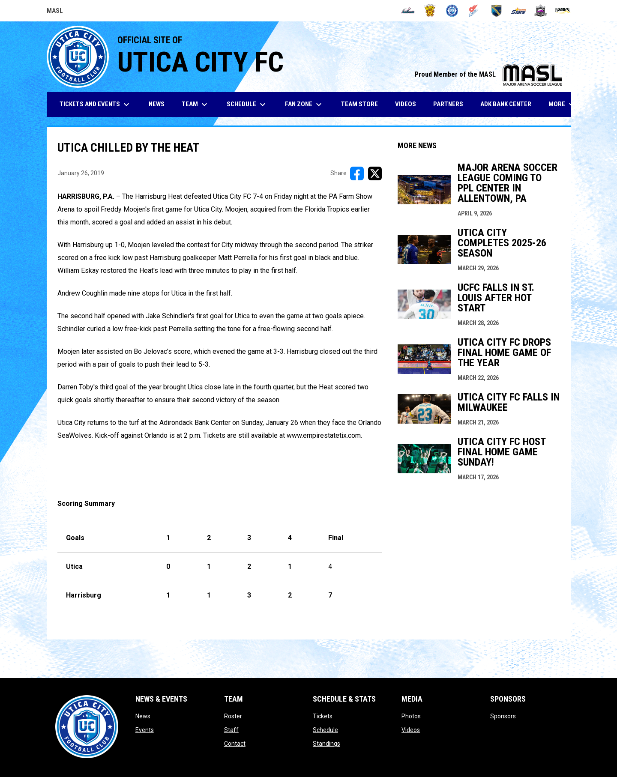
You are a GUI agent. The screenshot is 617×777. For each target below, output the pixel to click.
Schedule (325, 729)
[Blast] (430, 10)
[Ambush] (408, 10)
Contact (235, 743)
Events (144, 729)
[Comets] (474, 10)
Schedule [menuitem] (247, 104)
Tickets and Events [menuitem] (96, 104)
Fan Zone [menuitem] (304, 104)
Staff (231, 729)
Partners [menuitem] (448, 104)
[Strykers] (540, 10)
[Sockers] (496, 10)
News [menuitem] (157, 104)
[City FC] (452, 10)
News (142, 716)
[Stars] (519, 10)
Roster (233, 716)
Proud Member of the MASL (488, 74)
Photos (411, 716)
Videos (410, 729)
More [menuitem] (562, 104)
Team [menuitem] (196, 104)
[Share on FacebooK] (357, 173)
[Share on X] (375, 173)
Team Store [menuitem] (362, 104)
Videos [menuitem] (405, 104)
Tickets (322, 716)
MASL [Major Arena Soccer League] (55, 12)
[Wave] (563, 10)
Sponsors (503, 716)
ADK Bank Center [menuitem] (509, 104)
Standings (326, 743)
